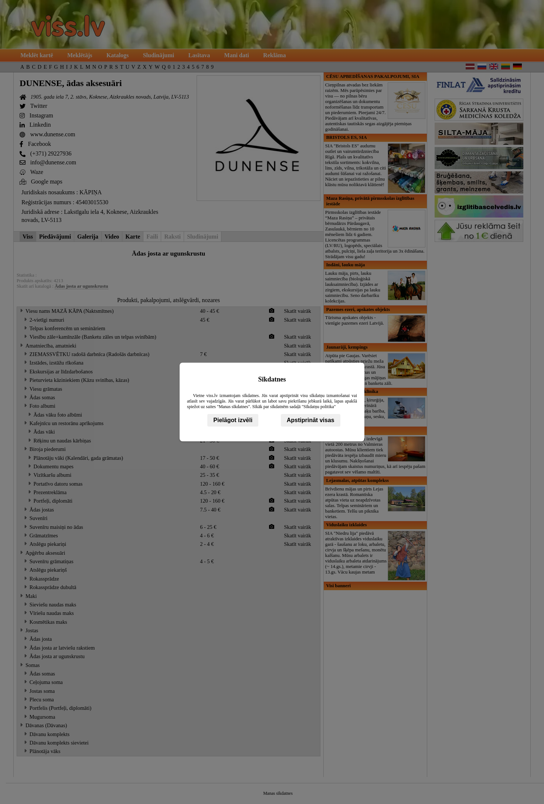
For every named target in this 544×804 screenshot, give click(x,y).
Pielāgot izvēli (232, 420)
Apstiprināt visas (310, 420)
